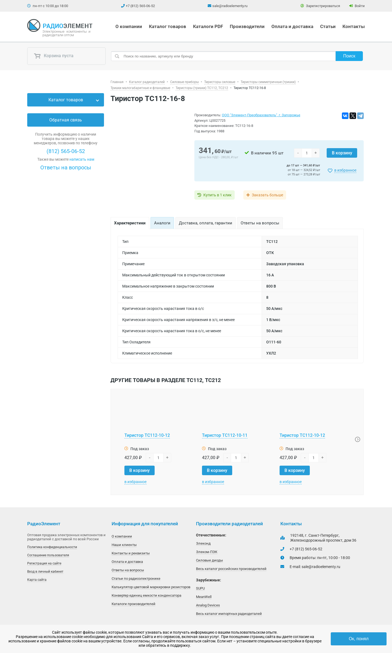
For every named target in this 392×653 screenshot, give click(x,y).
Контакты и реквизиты (131, 553)
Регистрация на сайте (44, 563)
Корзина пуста (54, 56)
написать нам (81, 159)
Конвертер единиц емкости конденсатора (146, 595)
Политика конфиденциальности (52, 547)
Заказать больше (267, 195)
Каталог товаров (167, 26)
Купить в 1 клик (217, 195)
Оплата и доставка (292, 26)
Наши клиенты (124, 545)
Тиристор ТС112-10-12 (147, 435)
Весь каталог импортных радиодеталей (229, 614)
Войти (357, 6)
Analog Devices (208, 605)
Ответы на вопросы (65, 167)
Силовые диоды (209, 560)
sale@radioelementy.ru (229, 6)
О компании (128, 26)
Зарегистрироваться (320, 6)
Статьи (328, 26)
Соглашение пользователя (48, 555)
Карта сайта (37, 580)
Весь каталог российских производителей (231, 569)
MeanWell (204, 597)
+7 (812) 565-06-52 (140, 6)
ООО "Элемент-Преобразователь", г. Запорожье (261, 115)
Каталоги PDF (208, 26)
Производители (247, 26)
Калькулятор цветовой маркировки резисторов (151, 587)
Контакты (353, 26)
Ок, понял (359, 638)
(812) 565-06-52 (66, 151)
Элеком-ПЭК (206, 552)
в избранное (345, 170)
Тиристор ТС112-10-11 (224, 435)
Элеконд (203, 543)
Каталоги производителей (133, 604)
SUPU (200, 588)
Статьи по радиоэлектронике (136, 578)
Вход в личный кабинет (45, 571)
